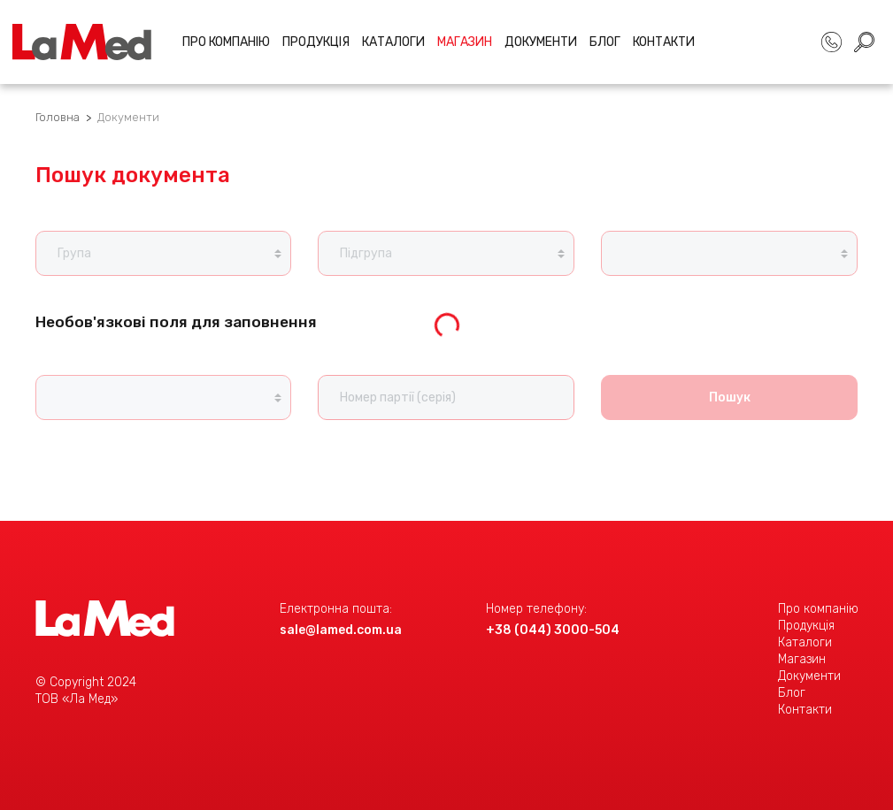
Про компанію (226, 42)
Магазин (802, 659)
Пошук (730, 397)
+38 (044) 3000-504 (553, 630)
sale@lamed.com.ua (341, 630)
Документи (540, 42)
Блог (604, 42)
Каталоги (393, 42)
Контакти (664, 42)
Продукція (316, 42)
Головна (57, 117)
